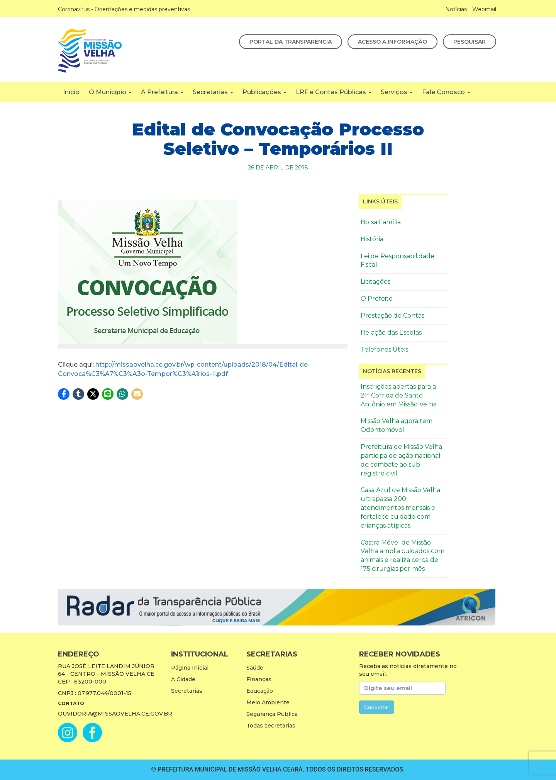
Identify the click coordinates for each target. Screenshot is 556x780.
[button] (64, 394)
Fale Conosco (446, 92)
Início (71, 92)
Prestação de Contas (392, 315)
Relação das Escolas (391, 332)
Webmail (484, 9)
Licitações (375, 281)
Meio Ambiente (268, 702)
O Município (110, 92)
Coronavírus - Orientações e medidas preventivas (124, 9)
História (372, 239)
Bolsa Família (381, 222)
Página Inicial (189, 667)
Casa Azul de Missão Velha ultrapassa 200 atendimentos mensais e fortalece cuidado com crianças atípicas (400, 507)
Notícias (456, 9)
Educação (259, 690)
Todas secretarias (270, 725)
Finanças (258, 679)
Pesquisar (469, 41)
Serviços (397, 92)
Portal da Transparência (290, 41)
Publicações (264, 92)
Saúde (254, 667)
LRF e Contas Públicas (333, 92)
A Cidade (183, 679)
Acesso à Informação (392, 41)
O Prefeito (377, 298)
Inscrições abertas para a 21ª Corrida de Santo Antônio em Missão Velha (399, 395)
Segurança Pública (272, 714)
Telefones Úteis (384, 349)
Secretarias (213, 92)
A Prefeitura (162, 92)
